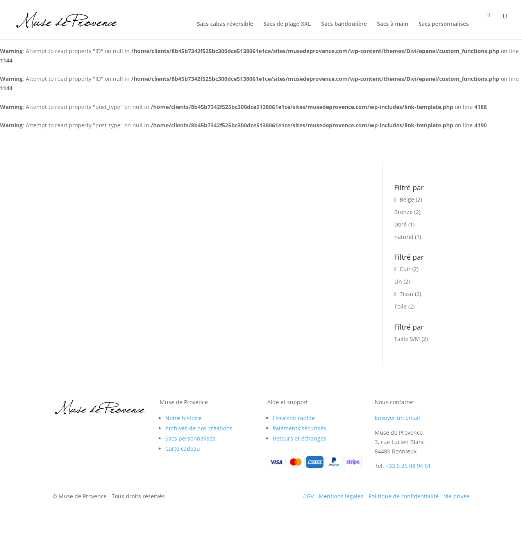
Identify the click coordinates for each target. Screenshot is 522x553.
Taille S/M (407, 339)
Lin (398, 281)
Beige (407, 199)
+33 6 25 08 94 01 (408, 465)
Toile (400, 306)
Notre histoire (183, 418)
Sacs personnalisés (443, 24)
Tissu (406, 294)
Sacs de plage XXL (287, 24)
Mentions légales (341, 496)
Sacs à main (392, 24)
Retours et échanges (299, 438)
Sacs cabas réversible (225, 24)
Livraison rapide (294, 418)
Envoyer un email (397, 417)
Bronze (403, 212)
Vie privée (457, 496)
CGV (308, 496)
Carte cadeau (182, 448)
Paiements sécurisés (299, 428)
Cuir (405, 269)
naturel (403, 237)
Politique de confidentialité (403, 496)
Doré (400, 224)
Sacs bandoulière (344, 24)
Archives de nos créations (198, 428)
